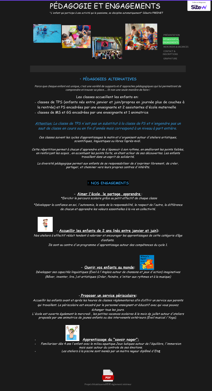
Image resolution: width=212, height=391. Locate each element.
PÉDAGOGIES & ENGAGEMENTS (171, 41)
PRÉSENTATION (171, 34)
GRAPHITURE (170, 58)
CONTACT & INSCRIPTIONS (170, 53)
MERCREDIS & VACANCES (175, 46)
